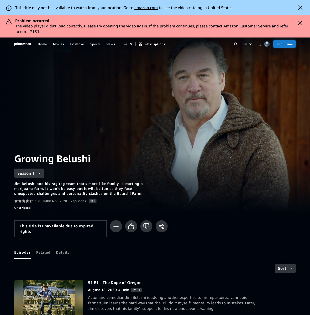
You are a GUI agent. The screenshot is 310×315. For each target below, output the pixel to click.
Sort (282, 268)
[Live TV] (126, 44)
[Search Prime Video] (236, 44)
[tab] (22, 252)
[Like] (131, 226)
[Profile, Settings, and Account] (267, 44)
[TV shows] (77, 44)
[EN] (247, 44)
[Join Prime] (284, 44)
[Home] (22, 44)
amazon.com (146, 7)
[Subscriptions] (152, 44)
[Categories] (259, 44)
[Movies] (58, 44)
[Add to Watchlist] (116, 226)
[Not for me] (146, 226)
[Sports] (95, 44)
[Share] (162, 226)
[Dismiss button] (300, 7)
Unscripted (22, 208)
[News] (111, 44)
